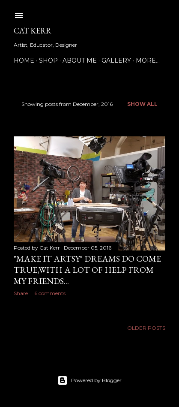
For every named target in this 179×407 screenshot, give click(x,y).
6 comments (50, 293)
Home (24, 60)
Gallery (116, 60)
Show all (142, 104)
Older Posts (146, 328)
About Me (80, 60)
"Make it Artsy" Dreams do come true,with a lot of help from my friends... (87, 269)
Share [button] (21, 293)
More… (148, 60)
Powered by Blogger (89, 380)
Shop (48, 60)
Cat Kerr (32, 31)
